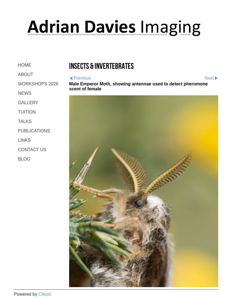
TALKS (25, 121)
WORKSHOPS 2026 (38, 84)
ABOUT (25, 74)
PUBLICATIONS (34, 130)
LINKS (24, 140)
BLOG (24, 159)
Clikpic (44, 294)
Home (24, 65)
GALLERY (28, 102)
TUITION (27, 112)
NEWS (24, 93)
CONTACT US (32, 149)
